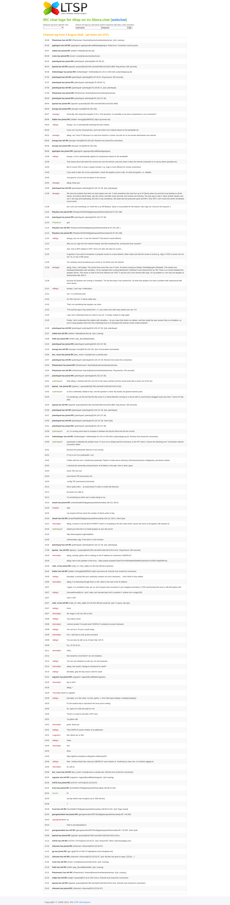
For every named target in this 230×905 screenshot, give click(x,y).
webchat (119, 20)
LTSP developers (82, 902)
